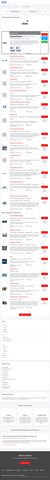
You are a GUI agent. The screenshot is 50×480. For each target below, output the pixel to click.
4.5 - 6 (43, 184)
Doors (4, 346)
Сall (44, 34)
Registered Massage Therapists (8, 379)
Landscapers (4, 377)
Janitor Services (5, 375)
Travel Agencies (5, 382)
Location (27, 11)
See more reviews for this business (9, 444)
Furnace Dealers (5, 374)
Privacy (36, 470)
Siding (4, 348)
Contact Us (25, 470)
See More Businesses (25, 314)
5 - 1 (43, 170)
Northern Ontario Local (6, 6)
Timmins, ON (16, 6)
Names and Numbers (20, 475)
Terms (31, 470)
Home (3, 470)
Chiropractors (5, 372)
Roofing (5, 355)
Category (7, 11)
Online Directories (10, 470)
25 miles (5, 327)
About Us (19, 470)
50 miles (5, 329)
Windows (5, 351)
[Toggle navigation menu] (48, 2)
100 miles (5, 331)
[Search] (45, 11)
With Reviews (6, 338)
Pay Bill (41, 470)
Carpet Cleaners (5, 370)
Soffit (4, 353)
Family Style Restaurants (7, 368)
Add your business (25, 462)
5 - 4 (43, 271)
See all (3, 357)
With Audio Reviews (7, 340)
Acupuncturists (5, 384)
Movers (3, 380)
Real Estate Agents (6, 388)
